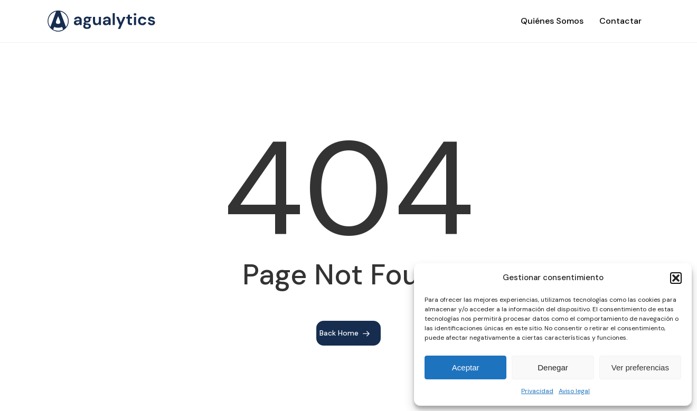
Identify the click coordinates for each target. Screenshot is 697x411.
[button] (676, 278)
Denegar (553, 367)
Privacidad (537, 391)
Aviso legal (574, 391)
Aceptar (465, 367)
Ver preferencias (640, 367)
